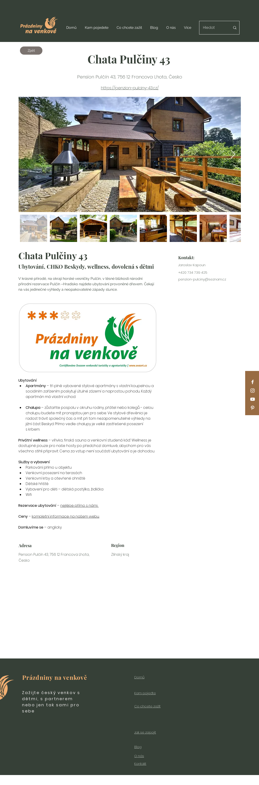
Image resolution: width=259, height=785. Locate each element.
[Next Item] (233, 154)
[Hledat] (213, 27)
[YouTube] (252, 399)
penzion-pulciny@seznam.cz (202, 279)
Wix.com (171, 782)
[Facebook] (252, 382)
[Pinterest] (252, 408)
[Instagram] (252, 390)
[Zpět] (31, 50)
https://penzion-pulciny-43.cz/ (130, 88)
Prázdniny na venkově (54, 677)
